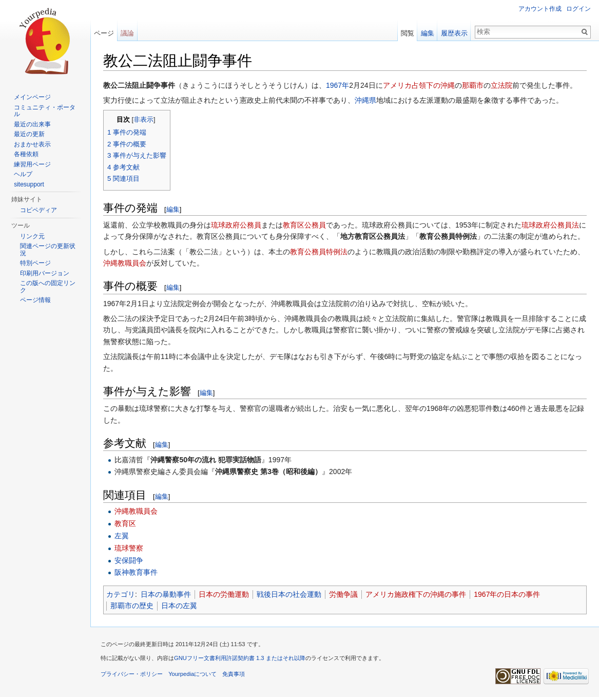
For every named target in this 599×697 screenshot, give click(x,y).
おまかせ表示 (32, 144)
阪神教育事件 (136, 572)
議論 (127, 33)
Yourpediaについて (192, 674)
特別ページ (35, 263)
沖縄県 (365, 100)
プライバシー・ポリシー (132, 674)
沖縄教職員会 (124, 263)
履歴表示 (454, 33)
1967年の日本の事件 (507, 594)
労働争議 (343, 594)
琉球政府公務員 (236, 225)
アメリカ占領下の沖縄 (419, 85)
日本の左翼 (179, 605)
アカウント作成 (540, 8)
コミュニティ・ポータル (44, 111)
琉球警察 (128, 548)
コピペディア (38, 210)
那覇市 (473, 85)
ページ (104, 33)
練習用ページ (32, 164)
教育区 (125, 523)
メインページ (32, 97)
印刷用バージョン (44, 273)
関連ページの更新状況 (47, 249)
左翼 (121, 536)
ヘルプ (23, 174)
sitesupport (29, 184)
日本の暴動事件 (166, 594)
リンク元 (32, 236)
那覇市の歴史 (131, 605)
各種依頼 (26, 154)
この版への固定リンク (47, 286)
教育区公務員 (304, 225)
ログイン (578, 8)
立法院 (501, 85)
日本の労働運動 (224, 594)
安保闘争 (128, 560)
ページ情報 (35, 300)
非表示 (143, 119)
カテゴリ (120, 594)
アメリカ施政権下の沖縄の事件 (415, 594)
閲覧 (407, 33)
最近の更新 (29, 134)
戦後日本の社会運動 (289, 594)
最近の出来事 (32, 124)
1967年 (337, 85)
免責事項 (233, 674)
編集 (173, 209)
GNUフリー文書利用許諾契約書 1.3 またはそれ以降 (239, 658)
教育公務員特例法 (318, 252)
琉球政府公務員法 (550, 225)
